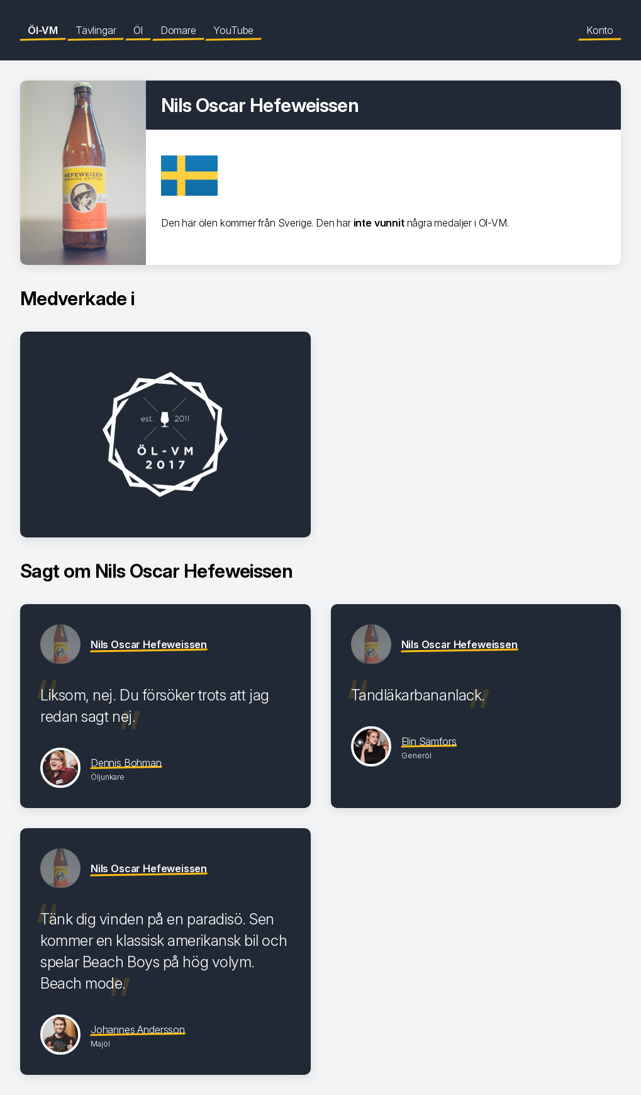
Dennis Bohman (126, 762)
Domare (178, 30)
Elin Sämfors (429, 741)
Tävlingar (95, 30)
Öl (138, 30)
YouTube (233, 30)
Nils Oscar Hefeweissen (149, 644)
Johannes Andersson (138, 1029)
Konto (599, 30)
